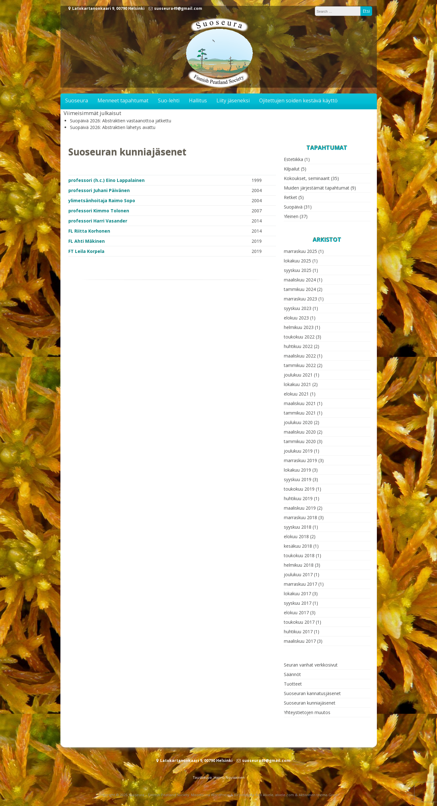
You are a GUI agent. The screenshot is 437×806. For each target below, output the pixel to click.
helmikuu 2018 (299, 565)
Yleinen (291, 216)
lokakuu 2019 (297, 470)
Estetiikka (293, 159)
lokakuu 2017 (297, 593)
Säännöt (292, 674)
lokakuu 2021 (297, 384)
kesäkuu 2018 (298, 546)
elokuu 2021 (296, 394)
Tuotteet (293, 684)
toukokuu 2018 (299, 555)
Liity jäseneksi (233, 100)
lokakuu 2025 (297, 261)
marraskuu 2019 (300, 460)
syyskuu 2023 (297, 308)
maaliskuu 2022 (300, 356)
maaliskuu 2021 (300, 403)
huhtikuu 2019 (298, 498)
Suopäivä (293, 207)
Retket (290, 197)
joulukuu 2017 (298, 574)
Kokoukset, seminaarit (307, 178)
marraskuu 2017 (300, 584)
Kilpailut (292, 169)
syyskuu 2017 (297, 603)
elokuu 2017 (296, 612)
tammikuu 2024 (300, 289)
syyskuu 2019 (297, 479)
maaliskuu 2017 (300, 641)
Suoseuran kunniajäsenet (309, 703)
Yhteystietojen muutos (307, 712)
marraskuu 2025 (300, 251)
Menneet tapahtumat (122, 100)
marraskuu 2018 (300, 517)
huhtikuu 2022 (298, 346)
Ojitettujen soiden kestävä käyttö (298, 100)
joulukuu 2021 (298, 375)
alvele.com (284, 794)
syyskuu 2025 (297, 270)
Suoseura (76, 100)
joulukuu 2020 (298, 422)
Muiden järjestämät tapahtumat (316, 188)
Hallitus (198, 100)
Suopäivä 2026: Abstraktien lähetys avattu (112, 127)
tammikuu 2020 (300, 441)
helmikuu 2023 (299, 327)
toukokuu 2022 (299, 337)
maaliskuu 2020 (300, 432)
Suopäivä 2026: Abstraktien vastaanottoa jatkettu (120, 121)
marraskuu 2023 (300, 299)
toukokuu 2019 (299, 489)
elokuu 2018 (296, 536)
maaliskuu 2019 (300, 508)
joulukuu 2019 (298, 451)
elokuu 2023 (296, 318)
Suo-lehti (168, 100)
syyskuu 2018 (297, 527)
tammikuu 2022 (300, 365)
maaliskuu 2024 (300, 280)
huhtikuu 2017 (298, 632)
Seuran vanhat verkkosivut (311, 665)
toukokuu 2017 (299, 622)
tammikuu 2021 (300, 413)
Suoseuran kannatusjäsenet (312, 693)
